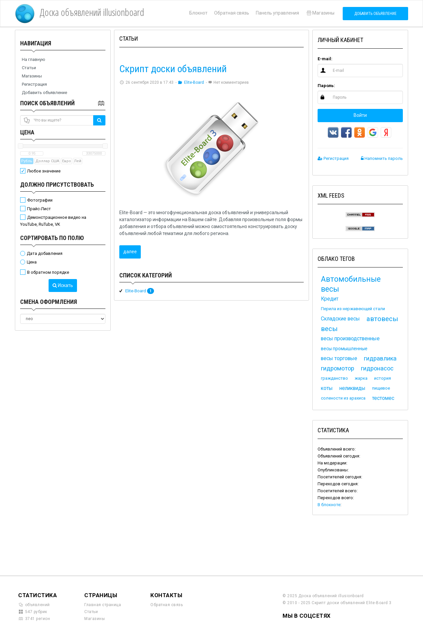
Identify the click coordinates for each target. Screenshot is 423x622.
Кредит (329, 299)
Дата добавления (44, 253)
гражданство (334, 378)
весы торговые (339, 358)
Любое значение (43, 170)
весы (329, 329)
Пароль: (326, 85)
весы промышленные (344, 348)
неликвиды (352, 388)
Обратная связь (231, 13)
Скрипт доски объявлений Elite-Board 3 (352, 602)
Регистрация (34, 84)
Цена (27, 132)
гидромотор (337, 368)
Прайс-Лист (39, 208)
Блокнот (198, 13)
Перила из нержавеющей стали (353, 308)
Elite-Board (191, 82)
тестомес (383, 398)
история (382, 378)
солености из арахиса (343, 398)
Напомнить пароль (382, 158)
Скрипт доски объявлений (173, 68)
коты (327, 388)
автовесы (382, 319)
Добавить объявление (375, 13)
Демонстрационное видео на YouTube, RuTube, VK (53, 221)
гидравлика (380, 358)
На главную (33, 59)
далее (130, 251)
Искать (63, 285)
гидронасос (377, 368)
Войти (360, 115)
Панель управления (277, 13)
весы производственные (350, 339)
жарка (361, 378)
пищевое (381, 388)
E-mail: (325, 58)
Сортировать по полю (52, 237)
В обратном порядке (48, 272)
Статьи (29, 67)
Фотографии (40, 200)
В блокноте (329, 504)
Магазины (320, 13)
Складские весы (340, 319)
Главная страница (102, 604)
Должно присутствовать (57, 184)
